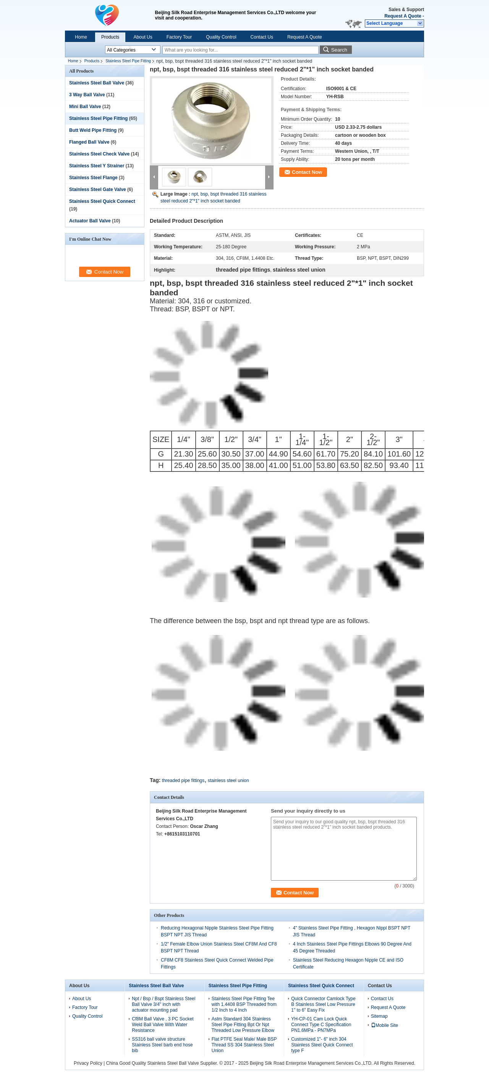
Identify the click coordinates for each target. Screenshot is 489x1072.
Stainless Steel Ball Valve (96, 83)
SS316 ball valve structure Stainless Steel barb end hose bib (162, 1044)
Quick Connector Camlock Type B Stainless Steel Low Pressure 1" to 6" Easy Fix (323, 1004)
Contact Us (262, 37)
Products (110, 37)
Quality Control (221, 37)
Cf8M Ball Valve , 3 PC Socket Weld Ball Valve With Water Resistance (162, 1024)
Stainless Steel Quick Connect (102, 201)
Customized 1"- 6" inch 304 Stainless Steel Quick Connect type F (322, 1044)
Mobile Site (384, 1025)
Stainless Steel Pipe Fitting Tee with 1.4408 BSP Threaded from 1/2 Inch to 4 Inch (244, 1004)
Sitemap (379, 1016)
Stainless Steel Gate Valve (97, 189)
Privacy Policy (88, 1063)
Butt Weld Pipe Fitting (93, 130)
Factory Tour (179, 37)
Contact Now (307, 172)
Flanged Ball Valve (89, 142)
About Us (142, 37)
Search (339, 50)
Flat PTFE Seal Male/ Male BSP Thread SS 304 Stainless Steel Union (244, 1044)
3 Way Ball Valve (87, 94)
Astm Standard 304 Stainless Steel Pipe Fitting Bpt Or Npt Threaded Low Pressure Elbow (243, 1024)
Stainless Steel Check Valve (99, 154)
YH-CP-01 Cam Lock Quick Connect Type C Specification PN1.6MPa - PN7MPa (321, 1024)
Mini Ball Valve (85, 106)
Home (81, 37)
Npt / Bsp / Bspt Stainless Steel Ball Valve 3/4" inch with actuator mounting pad (163, 1004)
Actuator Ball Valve (90, 220)
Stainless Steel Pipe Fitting (128, 61)
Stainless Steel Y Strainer (96, 165)
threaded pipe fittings (183, 780)
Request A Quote (402, 16)
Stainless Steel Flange (93, 177)
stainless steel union (228, 780)
